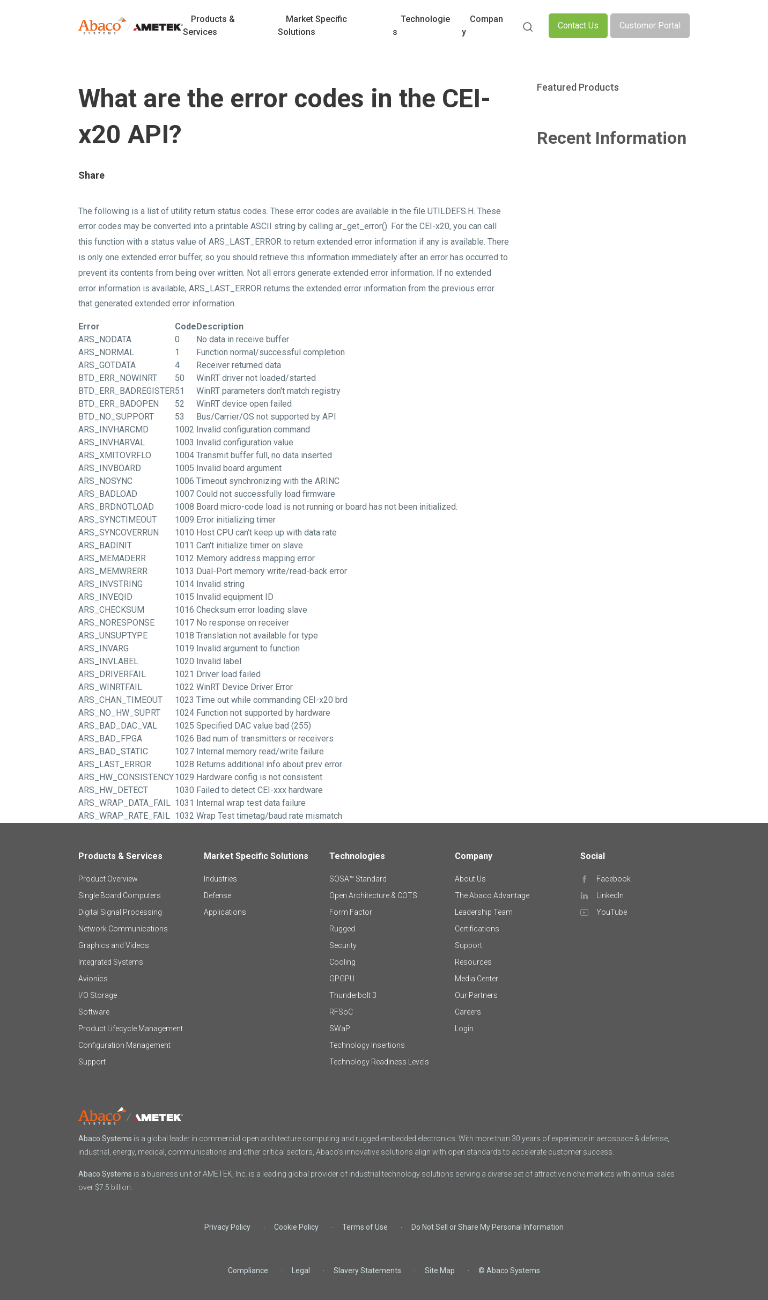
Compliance (248, 1270)
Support (92, 1061)
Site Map (440, 1270)
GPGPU (342, 978)
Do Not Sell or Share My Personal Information (487, 1227)
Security (343, 945)
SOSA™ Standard (358, 879)
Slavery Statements (367, 1270)
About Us (470, 879)
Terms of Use (365, 1227)
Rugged (342, 928)
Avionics (93, 978)
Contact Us (578, 25)
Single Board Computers (119, 895)
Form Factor (350, 912)
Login (464, 1028)
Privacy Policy (227, 1227)
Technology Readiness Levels (379, 1061)
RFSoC (341, 1012)
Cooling (342, 962)
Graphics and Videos (113, 945)
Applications (225, 912)
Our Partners (476, 995)
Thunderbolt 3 (352, 995)
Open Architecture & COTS (373, 895)
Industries (220, 879)
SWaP (339, 1028)
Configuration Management (124, 1045)
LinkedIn (610, 895)
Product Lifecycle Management (130, 1028)
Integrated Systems (110, 962)
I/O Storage (97, 995)
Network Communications (123, 928)
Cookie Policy (296, 1227)
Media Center (476, 978)
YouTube (611, 912)
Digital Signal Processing (120, 912)
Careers (468, 1012)
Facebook (613, 879)
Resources (473, 962)
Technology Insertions (367, 1045)
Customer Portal (650, 25)
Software (93, 1012)
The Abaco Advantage (492, 895)
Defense (217, 895)
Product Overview (108, 879)
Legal (301, 1270)
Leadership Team (484, 912)
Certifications (477, 928)
